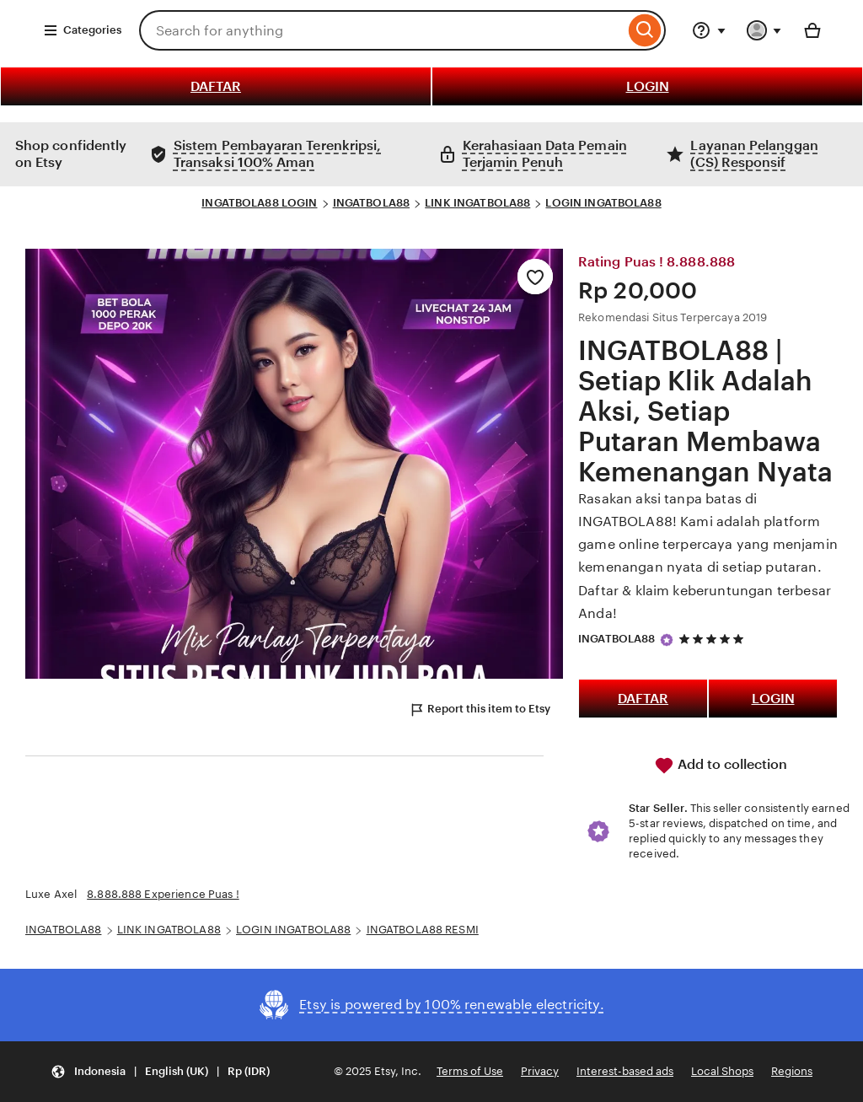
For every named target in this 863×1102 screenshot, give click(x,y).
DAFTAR (215, 86)
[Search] (645, 30)
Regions (791, 1071)
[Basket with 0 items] (812, 30)
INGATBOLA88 (371, 202)
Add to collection (720, 765)
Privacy (540, 1071)
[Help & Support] (709, 30)
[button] (160, 1072)
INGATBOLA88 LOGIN (259, 202)
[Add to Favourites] (535, 276)
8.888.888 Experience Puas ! (163, 894)
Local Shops (722, 1071)
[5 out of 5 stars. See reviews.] (713, 640)
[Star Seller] (666, 640)
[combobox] (381, 30)
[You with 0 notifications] (764, 30)
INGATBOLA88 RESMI (423, 929)
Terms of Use (470, 1071)
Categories (82, 30)
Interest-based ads (624, 1071)
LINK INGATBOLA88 (477, 202)
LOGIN (647, 86)
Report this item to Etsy (479, 710)
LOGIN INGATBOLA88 (603, 202)
